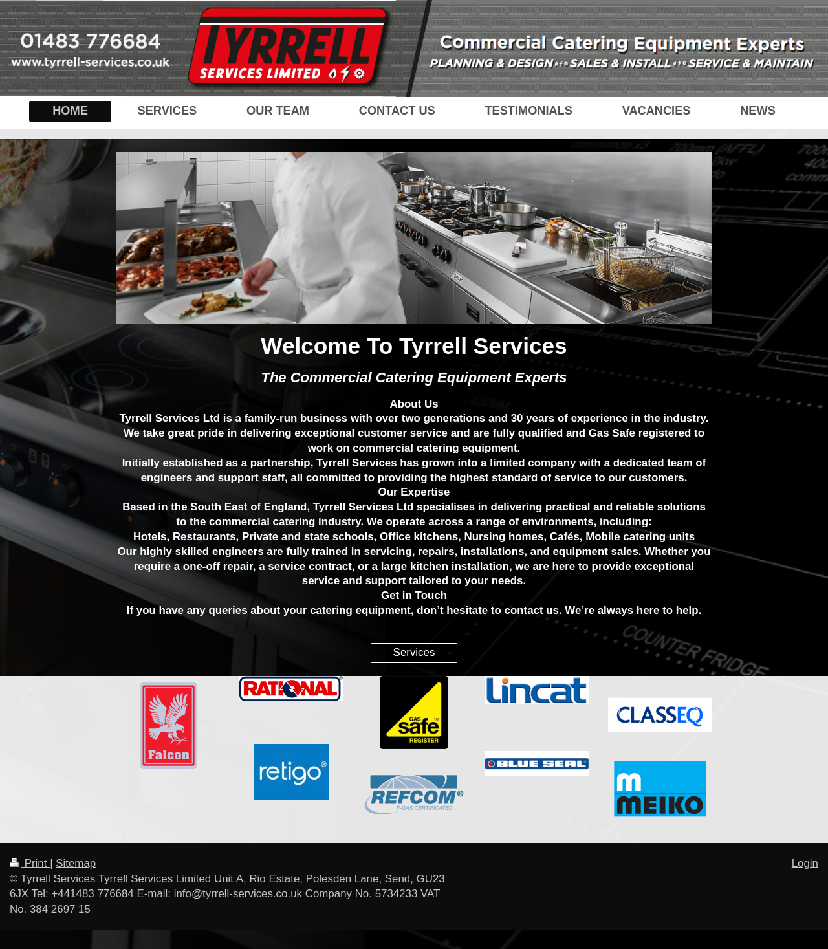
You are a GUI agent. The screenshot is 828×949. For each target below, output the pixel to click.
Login (805, 863)
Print (30, 863)
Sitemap (76, 863)
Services (414, 652)
